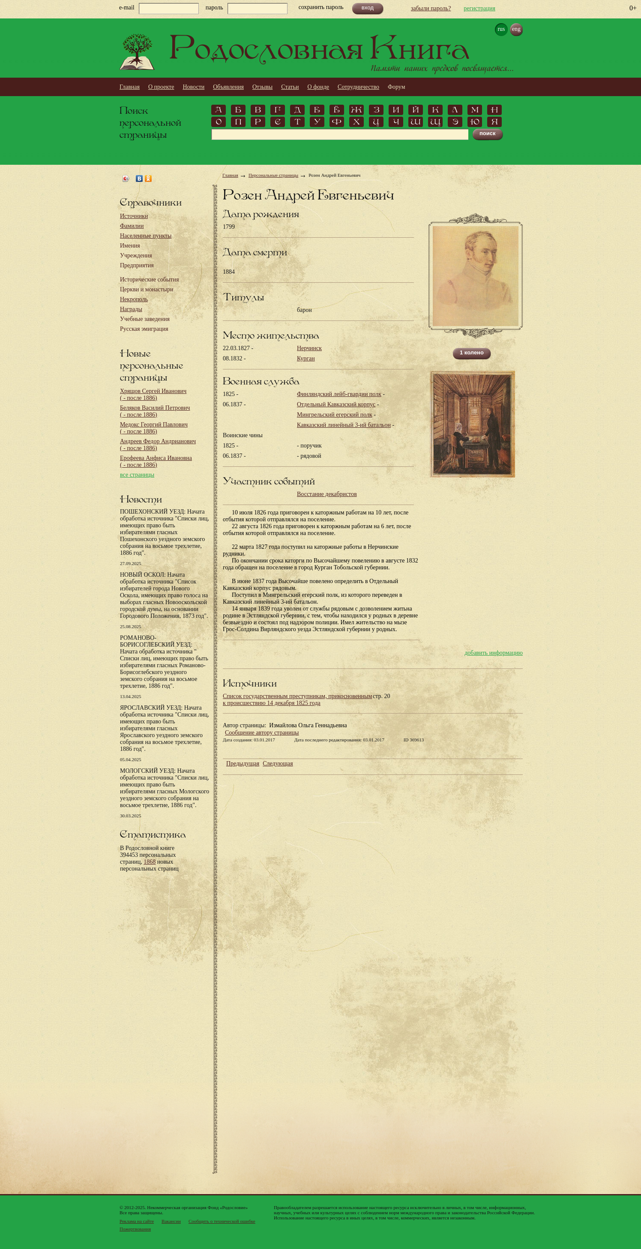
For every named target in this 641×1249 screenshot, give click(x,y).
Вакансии (171, 1221)
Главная (130, 87)
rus (501, 29)
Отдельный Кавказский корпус (336, 404)
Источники (134, 216)
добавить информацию (493, 653)
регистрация (479, 8)
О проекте (161, 87)
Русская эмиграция (144, 329)
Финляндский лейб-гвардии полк (339, 394)
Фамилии (132, 226)
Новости (193, 87)
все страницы (137, 475)
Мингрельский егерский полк (334, 414)
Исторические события (149, 279)
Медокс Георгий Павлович (154, 428)
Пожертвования (135, 1228)
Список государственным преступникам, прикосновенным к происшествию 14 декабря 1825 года (297, 699)
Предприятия (137, 265)
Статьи (290, 87)
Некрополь (134, 299)
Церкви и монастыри (147, 289)
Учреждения (136, 255)
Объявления (228, 87)
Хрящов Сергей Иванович (153, 394)
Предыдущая (242, 764)
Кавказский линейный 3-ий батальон (344, 425)
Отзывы (262, 87)
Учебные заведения (145, 319)
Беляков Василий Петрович (155, 411)
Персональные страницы (273, 175)
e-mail (127, 7)
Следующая (278, 764)
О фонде (318, 87)
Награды (131, 309)
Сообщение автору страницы (262, 733)
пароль (214, 7)
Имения (130, 245)
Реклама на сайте (137, 1221)
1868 (150, 862)
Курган (306, 358)
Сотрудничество (358, 87)
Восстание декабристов (327, 494)
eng (516, 29)
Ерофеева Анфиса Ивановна (156, 461)
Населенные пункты (145, 236)
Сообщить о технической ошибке (222, 1221)
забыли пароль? (431, 8)
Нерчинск (309, 348)
